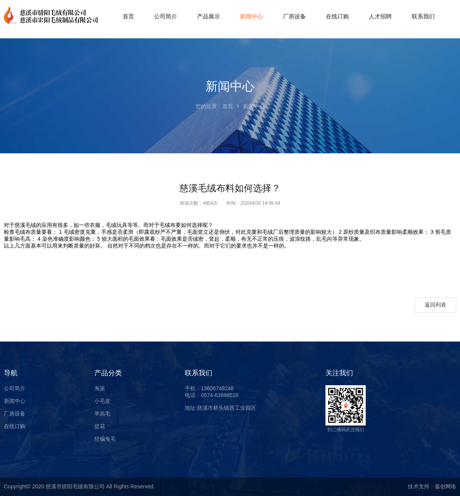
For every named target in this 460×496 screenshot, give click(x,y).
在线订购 (14, 426)
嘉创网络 (445, 486)
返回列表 (435, 305)
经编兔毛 (105, 439)
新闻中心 (14, 401)
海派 (99, 388)
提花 (99, 426)
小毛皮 (102, 401)
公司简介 (14, 388)
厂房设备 (14, 414)
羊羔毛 (102, 414)
